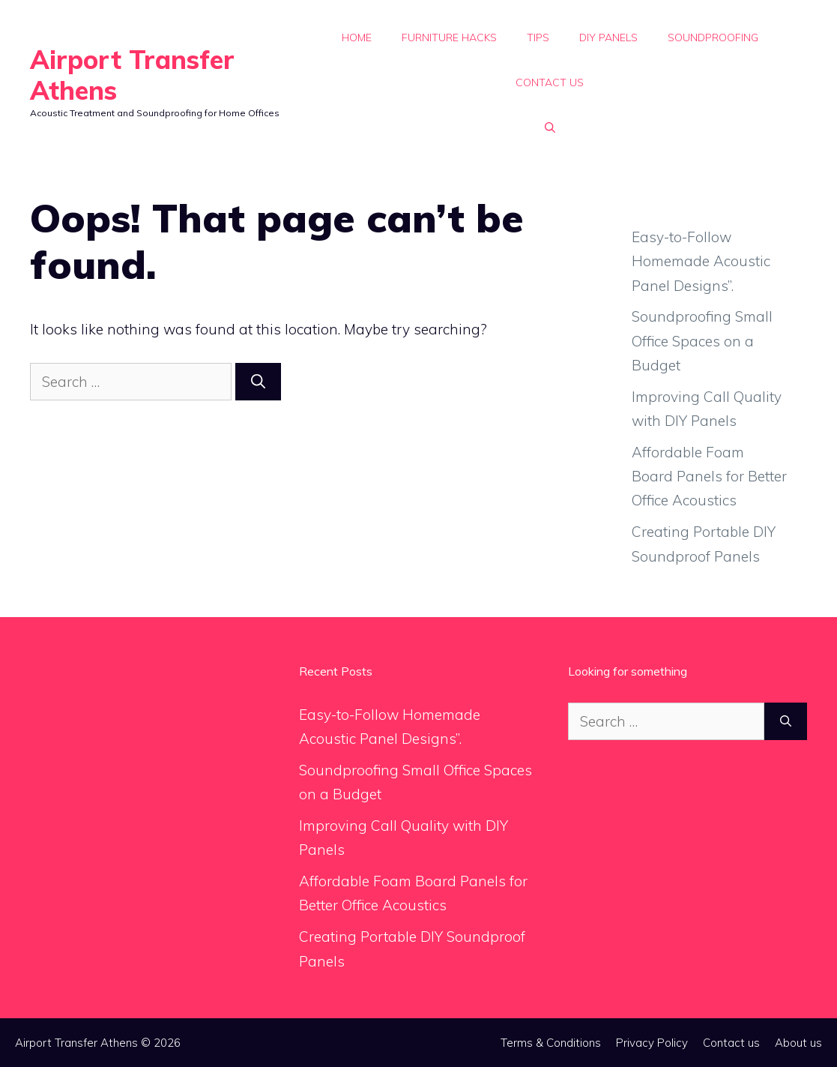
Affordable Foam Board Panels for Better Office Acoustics (709, 476)
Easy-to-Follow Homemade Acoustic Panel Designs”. (701, 261)
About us (798, 1043)
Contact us (550, 82)
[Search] (258, 382)
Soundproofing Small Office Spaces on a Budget (702, 340)
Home (357, 37)
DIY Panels (608, 37)
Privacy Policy (652, 1043)
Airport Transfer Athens (132, 74)
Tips (538, 37)
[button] (550, 127)
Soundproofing (713, 37)
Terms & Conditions (551, 1043)
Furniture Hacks (449, 37)
